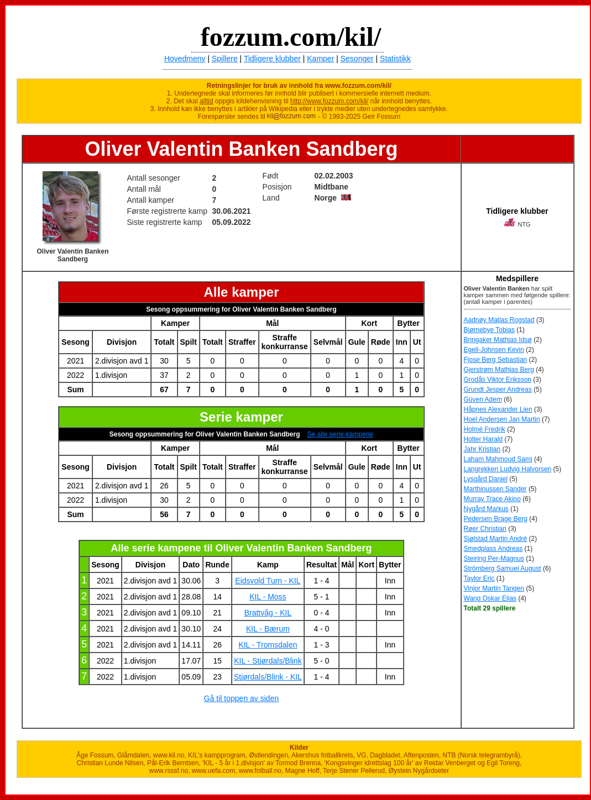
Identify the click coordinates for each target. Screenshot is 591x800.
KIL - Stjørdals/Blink (267, 660)
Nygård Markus (486, 509)
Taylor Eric (479, 578)
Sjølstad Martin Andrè (495, 539)
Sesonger (357, 58)
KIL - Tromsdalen (267, 644)
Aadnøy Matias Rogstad (499, 320)
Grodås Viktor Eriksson (498, 379)
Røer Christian (485, 529)
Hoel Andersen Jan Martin (502, 419)
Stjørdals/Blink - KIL (268, 676)
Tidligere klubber (272, 58)
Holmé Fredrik (484, 429)
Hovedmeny (185, 58)
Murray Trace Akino (492, 499)
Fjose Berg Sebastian (495, 360)
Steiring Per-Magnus (494, 558)
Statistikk (395, 58)
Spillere (225, 58)
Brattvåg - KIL (268, 612)
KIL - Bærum (268, 628)
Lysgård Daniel (486, 479)
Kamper (320, 58)
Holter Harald (483, 439)
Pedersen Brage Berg (495, 519)
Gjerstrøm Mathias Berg (499, 369)
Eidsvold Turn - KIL (267, 580)
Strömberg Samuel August (502, 568)
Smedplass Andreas (493, 548)
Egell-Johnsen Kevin (494, 350)
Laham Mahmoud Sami (498, 459)
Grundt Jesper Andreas (498, 389)
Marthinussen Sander (495, 489)
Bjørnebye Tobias (489, 330)
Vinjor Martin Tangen (494, 588)
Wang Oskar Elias (490, 598)
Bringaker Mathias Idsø (498, 340)
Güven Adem (483, 399)
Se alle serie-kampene (340, 434)
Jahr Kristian (482, 449)
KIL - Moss (267, 596)
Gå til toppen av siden (241, 698)
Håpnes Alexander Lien (498, 409)
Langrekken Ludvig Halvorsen (508, 469)
